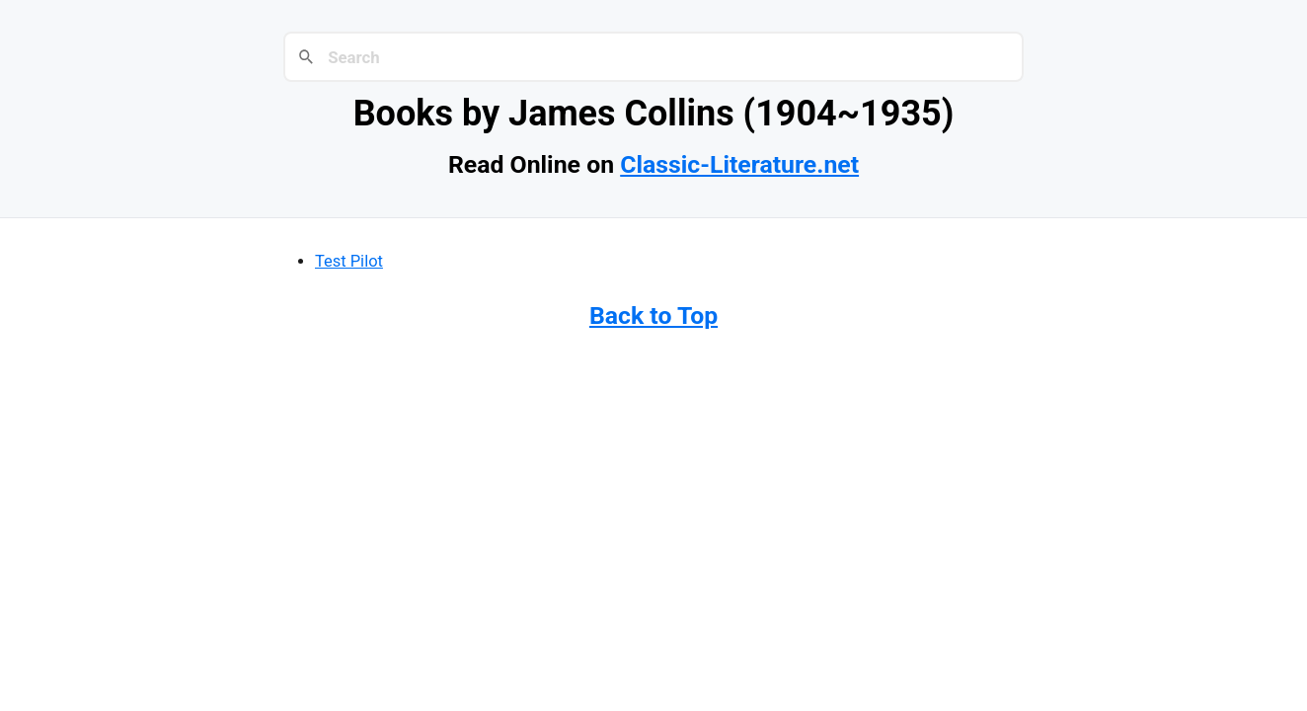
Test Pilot (349, 261)
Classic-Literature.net (739, 164)
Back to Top (653, 315)
